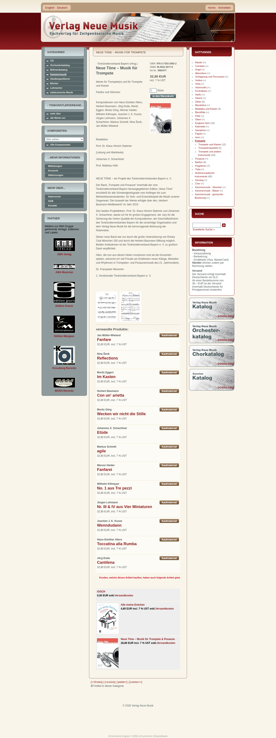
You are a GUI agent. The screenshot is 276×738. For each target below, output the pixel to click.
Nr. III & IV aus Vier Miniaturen (124, 507)
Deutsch (62, 7)
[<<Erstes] (97, 682)
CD (52, 61)
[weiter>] (122, 682)
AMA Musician (64, 272)
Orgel (198, 69)
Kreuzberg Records (64, 368)
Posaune (199, 158)
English (50, 7)
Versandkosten (124, 595)
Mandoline (200, 105)
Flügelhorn (200, 166)
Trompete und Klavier (209, 144)
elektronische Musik (61, 92)
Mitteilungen (55, 166)
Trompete (200, 140)
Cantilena (105, 562)
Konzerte (53, 170)
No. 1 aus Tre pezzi (114, 488)
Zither (198, 101)
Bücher (54, 83)
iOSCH (101, 591)
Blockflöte (200, 112)
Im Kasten (106, 377)
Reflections (107, 358)
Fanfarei (104, 469)
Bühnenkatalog (58, 70)
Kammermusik (58, 74)
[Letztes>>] (135, 682)
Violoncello (201, 87)
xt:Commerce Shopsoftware (153, 736)
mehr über (55, 114)
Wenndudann (109, 525)
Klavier (198, 62)
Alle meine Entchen (133, 604)
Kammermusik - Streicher (208, 187)
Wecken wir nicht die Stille (121, 414)
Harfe (198, 94)
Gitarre (198, 98)
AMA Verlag (64, 254)
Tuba (198, 169)
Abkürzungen (55, 175)
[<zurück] (110, 682)
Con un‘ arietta (110, 395)
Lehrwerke (56, 88)
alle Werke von (57, 118)
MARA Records (64, 390)
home (91, 27)
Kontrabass (201, 91)
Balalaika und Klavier (206, 109)
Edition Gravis (64, 305)
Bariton (199, 162)
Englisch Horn (202, 123)
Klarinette (200, 126)
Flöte (197, 116)
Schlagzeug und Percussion (209, 76)
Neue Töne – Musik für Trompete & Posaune (148, 639)
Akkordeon (201, 73)
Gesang (199, 180)
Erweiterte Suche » (204, 229)
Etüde (102, 432)
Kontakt (52, 205)
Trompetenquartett (208, 148)
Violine (198, 80)
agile (101, 451)
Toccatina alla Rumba (117, 544)
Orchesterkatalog (60, 65)
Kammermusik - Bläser (207, 190)
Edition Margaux (64, 336)
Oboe (198, 119)
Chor (197, 183)
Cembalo (200, 66)
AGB (50, 201)
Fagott (198, 133)
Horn (197, 137)
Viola (197, 83)
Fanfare (104, 339)
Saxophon (200, 130)
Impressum (54, 196)
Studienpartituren (60, 79)
